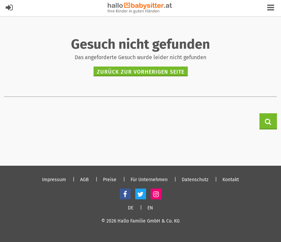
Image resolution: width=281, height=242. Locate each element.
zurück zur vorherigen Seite (140, 72)
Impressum (54, 180)
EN (150, 208)
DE (130, 208)
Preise (109, 180)
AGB (84, 180)
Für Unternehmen (149, 180)
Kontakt (230, 180)
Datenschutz (195, 180)
